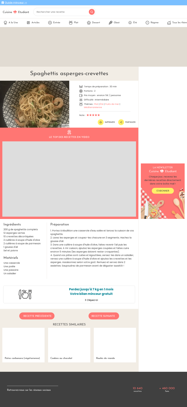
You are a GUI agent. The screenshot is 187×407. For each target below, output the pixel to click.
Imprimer (106, 122)
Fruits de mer (112, 104)
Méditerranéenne (93, 107)
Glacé (114, 22)
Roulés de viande (115, 343)
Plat (73, 22)
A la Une (11, 22)
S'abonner (162, 190)
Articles (33, 22)
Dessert (93, 22)
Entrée (54, 22)
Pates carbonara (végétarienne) (23, 343)
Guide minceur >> (16, 2)
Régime (152, 22)
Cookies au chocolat (69, 343)
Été (132, 22)
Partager (126, 122)
